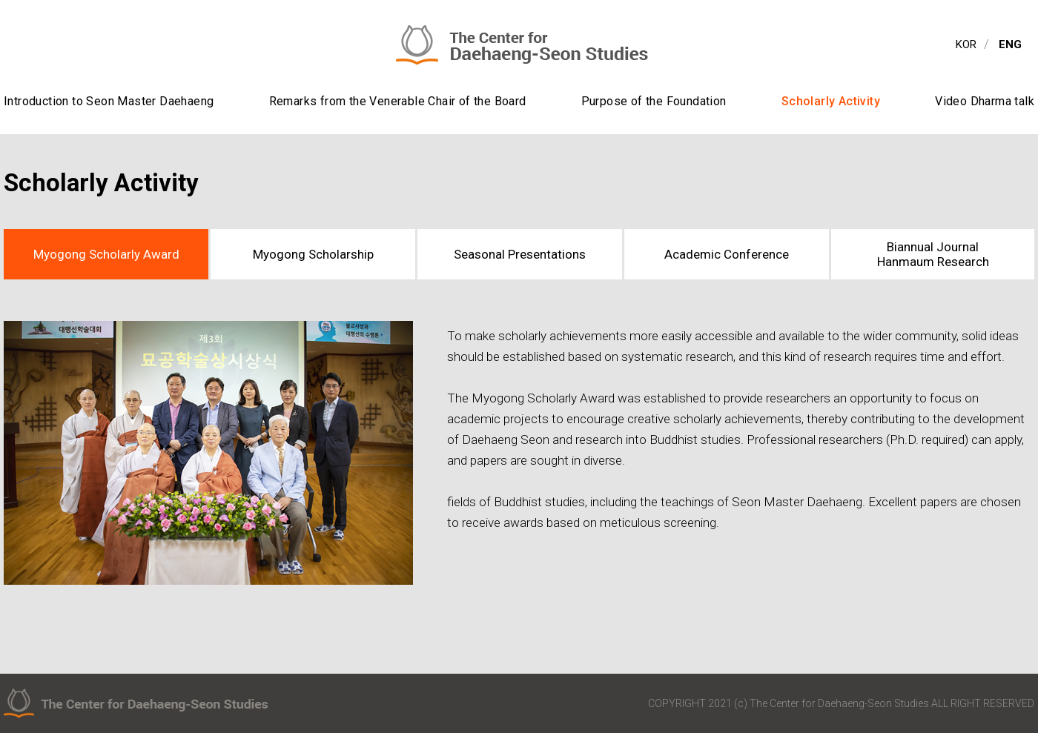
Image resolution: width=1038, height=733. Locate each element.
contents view (0, 0)
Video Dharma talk (984, 101)
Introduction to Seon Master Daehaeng (109, 101)
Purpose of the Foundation (654, 101)
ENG (1010, 44)
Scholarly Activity (830, 101)
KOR (966, 44)
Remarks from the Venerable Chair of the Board (397, 101)
